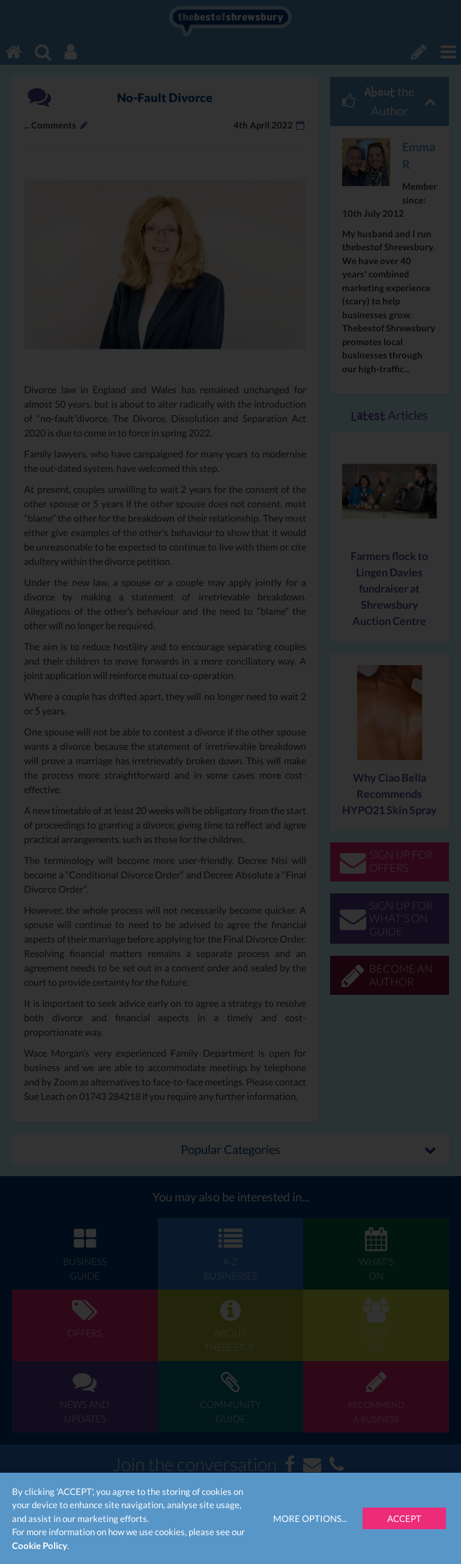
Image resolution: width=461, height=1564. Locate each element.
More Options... (310, 1518)
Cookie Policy (39, 1545)
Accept (404, 1518)
